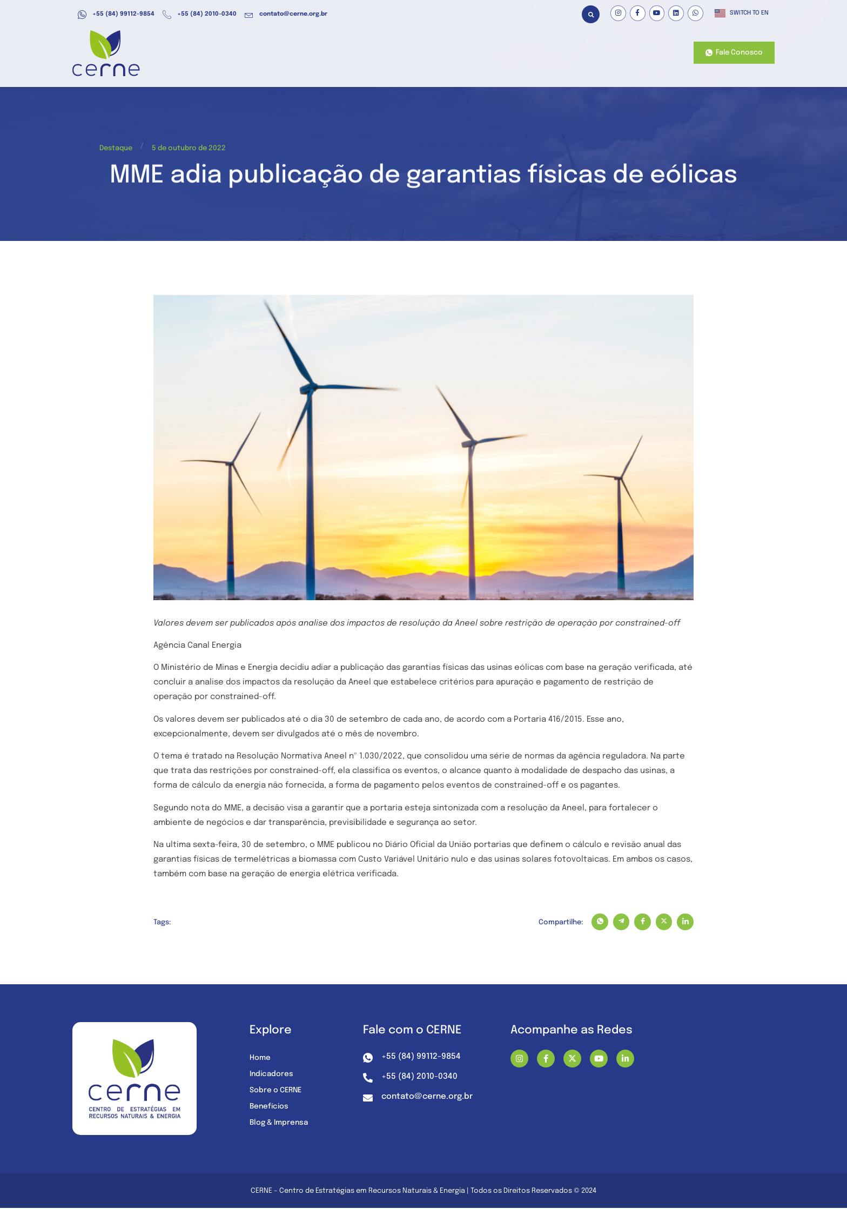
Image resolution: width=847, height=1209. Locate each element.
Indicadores (272, 1075)
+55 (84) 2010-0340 (200, 14)
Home (261, 53)
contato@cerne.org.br (286, 14)
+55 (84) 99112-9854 (116, 14)
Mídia (494, 53)
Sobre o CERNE (277, 1092)
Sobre (538, 53)
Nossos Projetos (597, 53)
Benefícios (360, 53)
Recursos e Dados (429, 53)
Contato (657, 53)
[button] (591, 14)
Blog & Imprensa (281, 1124)
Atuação (306, 53)
